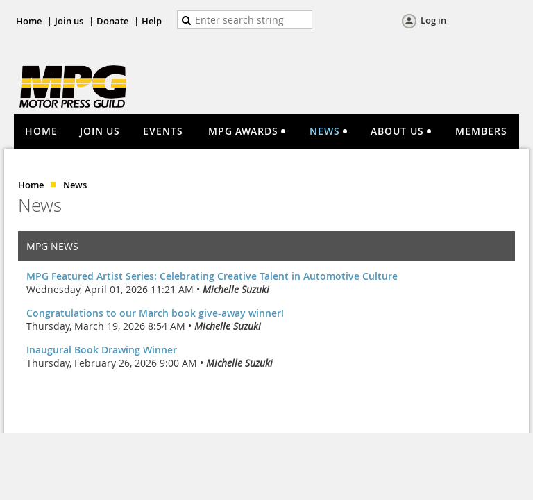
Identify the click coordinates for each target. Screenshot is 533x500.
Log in (433, 20)
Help (152, 21)
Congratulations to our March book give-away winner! (155, 312)
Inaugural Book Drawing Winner (101, 349)
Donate (112, 21)
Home (29, 21)
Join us (69, 21)
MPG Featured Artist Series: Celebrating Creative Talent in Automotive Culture (212, 276)
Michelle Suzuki (236, 289)
